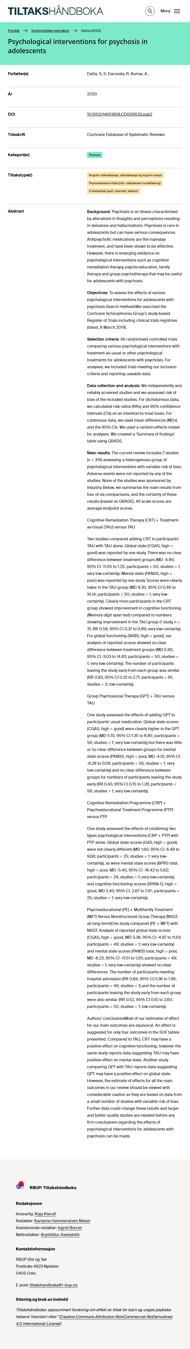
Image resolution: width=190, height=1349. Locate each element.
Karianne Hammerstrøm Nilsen (62, 1220)
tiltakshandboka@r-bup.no (53, 1285)
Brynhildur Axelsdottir (60, 1234)
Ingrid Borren (70, 1227)
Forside (14, 30)
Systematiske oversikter (50, 30)
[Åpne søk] (150, 11)
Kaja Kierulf (45, 1214)
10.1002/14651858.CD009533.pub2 (119, 114)
